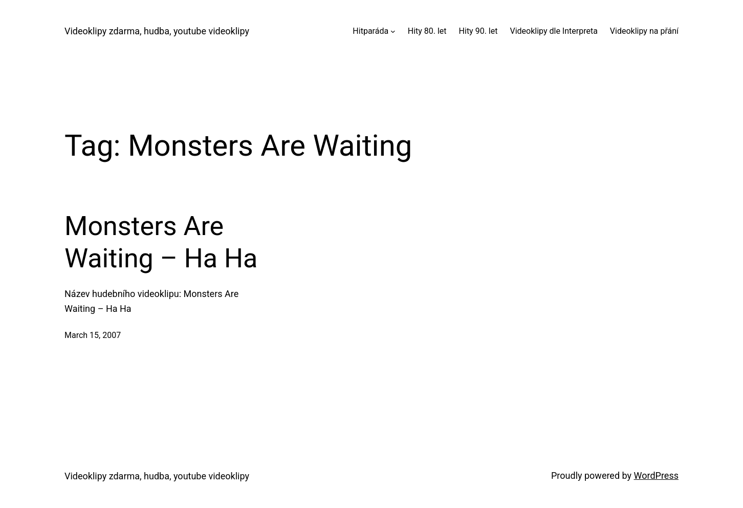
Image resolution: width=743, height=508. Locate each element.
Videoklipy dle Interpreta (553, 31)
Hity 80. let (427, 31)
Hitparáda (370, 31)
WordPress (656, 475)
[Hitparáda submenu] (393, 31)
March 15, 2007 (92, 335)
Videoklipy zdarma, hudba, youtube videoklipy (156, 31)
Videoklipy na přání (644, 31)
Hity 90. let (478, 31)
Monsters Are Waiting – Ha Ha (160, 241)
